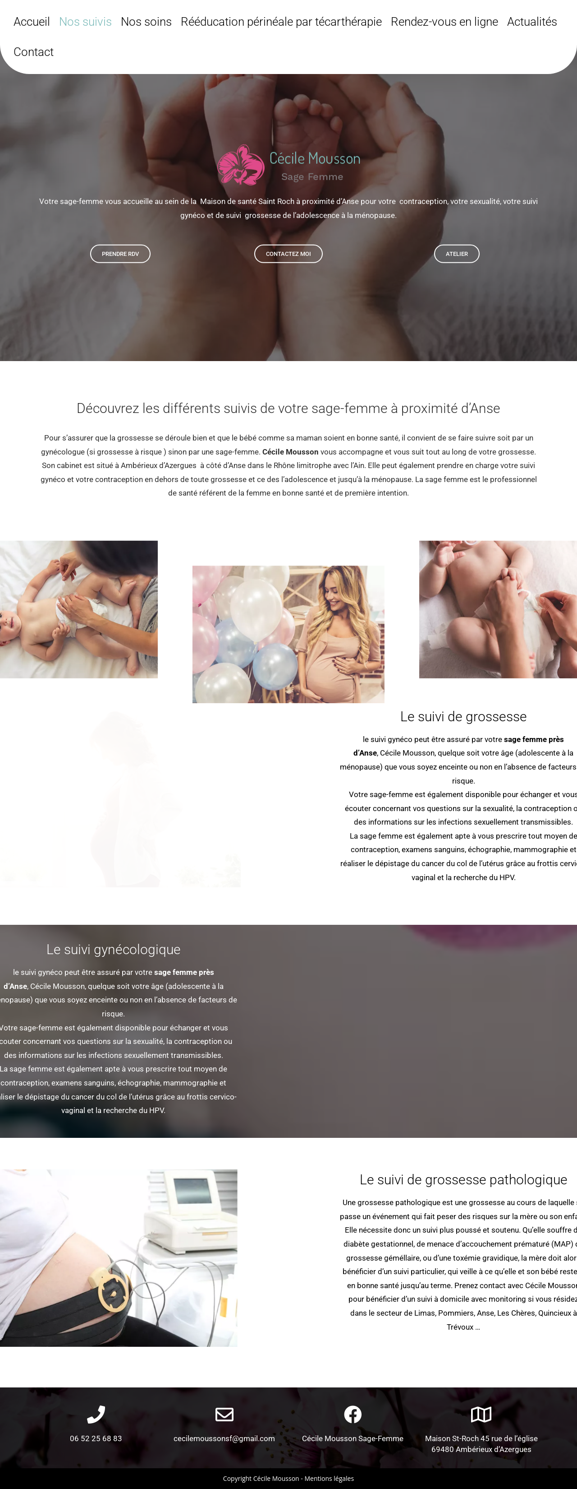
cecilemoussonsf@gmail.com (224, 1438)
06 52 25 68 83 (96, 1438)
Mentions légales (329, 1478)
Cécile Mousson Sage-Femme (352, 1438)
